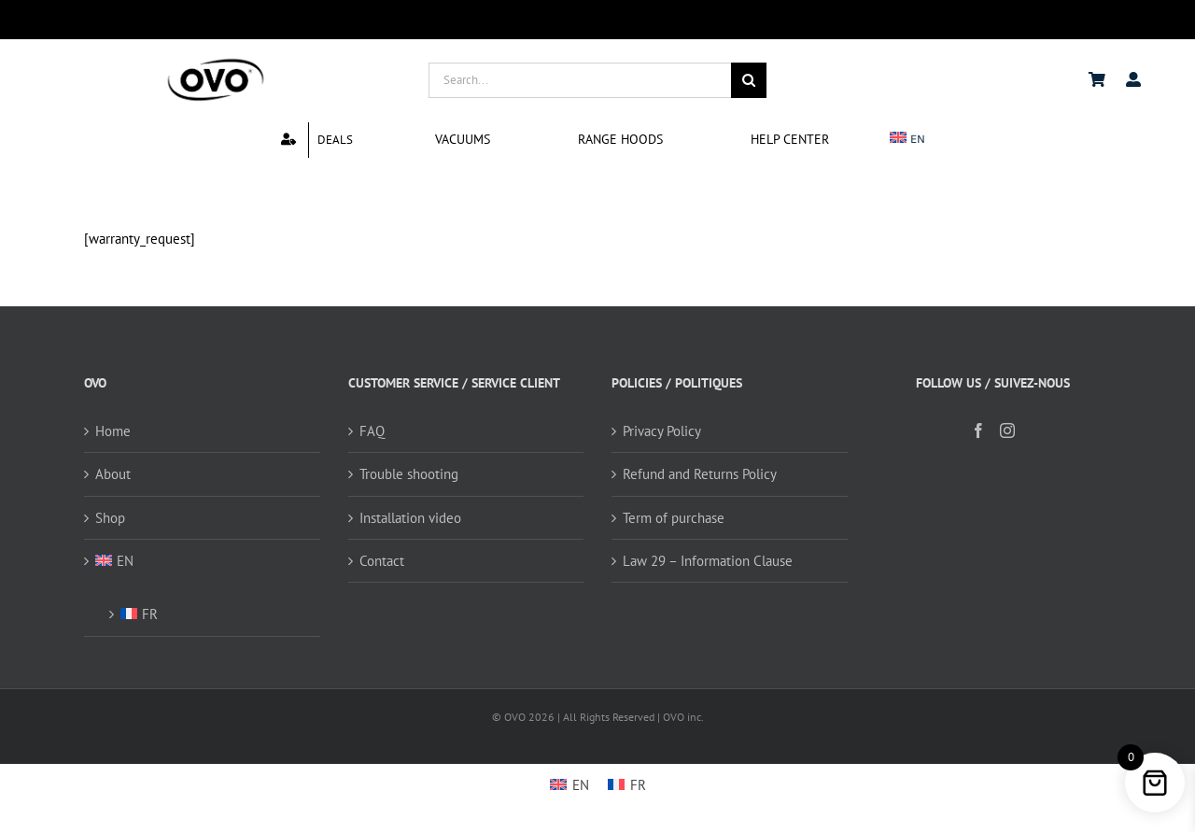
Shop (110, 518)
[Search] (748, 80)
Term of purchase (673, 518)
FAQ (372, 431)
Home (113, 431)
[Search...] (580, 80)
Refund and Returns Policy (700, 474)
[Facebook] (978, 430)
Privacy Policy (662, 431)
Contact (381, 561)
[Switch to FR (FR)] (211, 608)
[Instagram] (1007, 430)
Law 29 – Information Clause (708, 561)
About (113, 474)
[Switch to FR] (626, 784)
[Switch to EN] (569, 784)
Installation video (410, 518)
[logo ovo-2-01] (215, 61)
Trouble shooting (408, 474)
